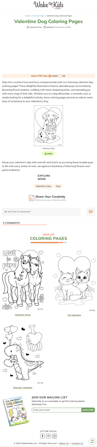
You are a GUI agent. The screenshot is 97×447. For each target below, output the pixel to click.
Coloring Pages (38, 16)
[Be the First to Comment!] (41, 212)
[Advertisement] (48, 51)
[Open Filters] (92, 441)
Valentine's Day (43, 186)
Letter (53, 76)
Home (27, 16)
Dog (58, 186)
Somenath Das (35, 27)
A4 (62, 76)
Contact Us (77, 443)
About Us (64, 443)
